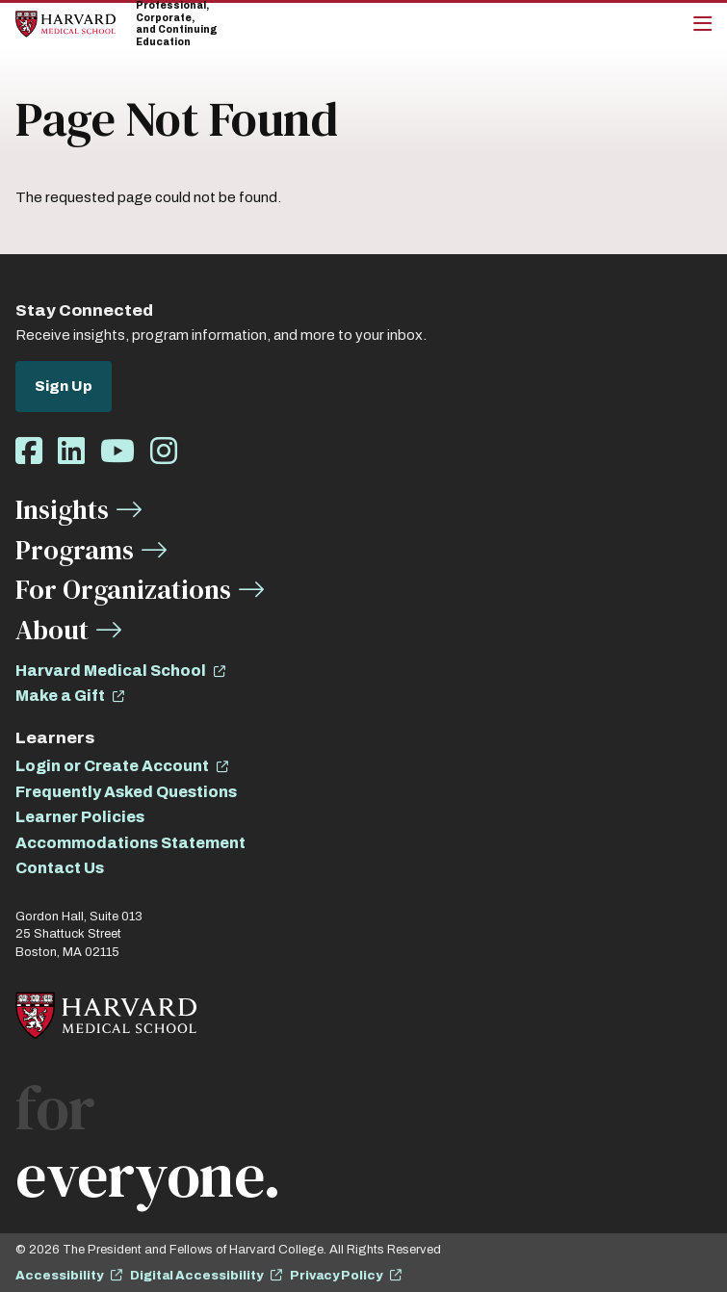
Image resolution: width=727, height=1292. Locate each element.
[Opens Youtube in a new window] (117, 452)
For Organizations (123, 589)
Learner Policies (79, 817)
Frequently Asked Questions (126, 792)
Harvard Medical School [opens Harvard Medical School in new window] (110, 670)
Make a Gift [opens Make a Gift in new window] (60, 695)
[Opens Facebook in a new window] (28, 452)
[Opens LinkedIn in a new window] (71, 452)
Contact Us (59, 868)
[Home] (65, 24)
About (52, 629)
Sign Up (63, 386)
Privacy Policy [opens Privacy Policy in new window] (336, 1275)
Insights (62, 509)
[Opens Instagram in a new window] (163, 452)
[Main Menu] (702, 24)
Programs (74, 549)
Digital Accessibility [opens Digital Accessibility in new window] (196, 1275)
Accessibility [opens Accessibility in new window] (59, 1275)
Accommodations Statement (130, 843)
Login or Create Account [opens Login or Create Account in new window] (112, 766)
